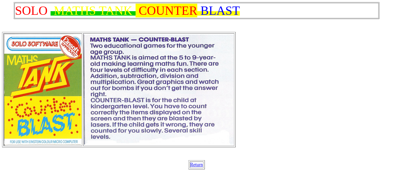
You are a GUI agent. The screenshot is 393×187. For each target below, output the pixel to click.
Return (196, 164)
